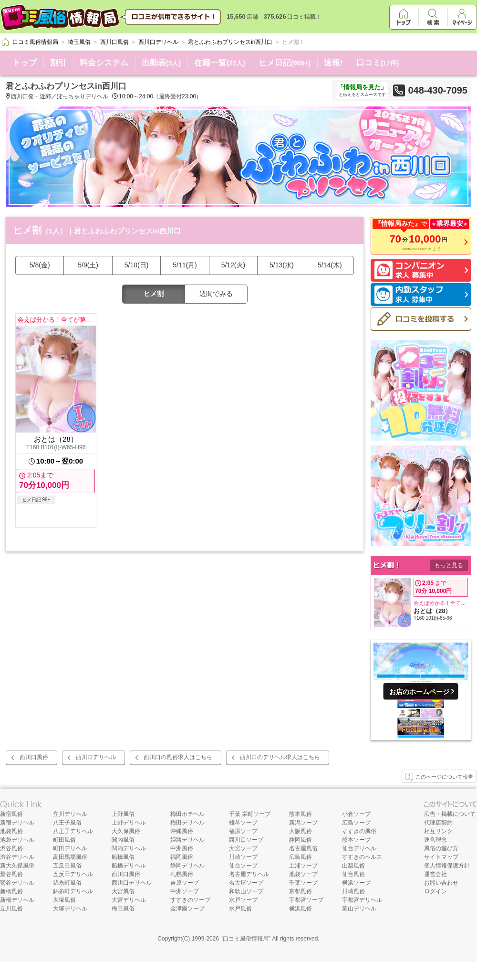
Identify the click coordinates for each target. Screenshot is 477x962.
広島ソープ (356, 822)
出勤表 (161, 62)
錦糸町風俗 (67, 882)
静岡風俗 (300, 839)
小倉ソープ (356, 814)
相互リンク (438, 831)
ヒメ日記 (285, 62)
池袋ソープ (303, 874)
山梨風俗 (353, 865)
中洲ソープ (184, 891)
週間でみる (216, 293)
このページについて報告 (439, 777)
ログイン (435, 891)
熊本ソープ (356, 839)
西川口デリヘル (96, 757)
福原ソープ (243, 831)
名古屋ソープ (246, 882)
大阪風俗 (300, 831)
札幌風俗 (181, 874)
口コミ (377, 62)
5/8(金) (40, 265)
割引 (58, 62)
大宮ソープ (243, 848)
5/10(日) (136, 265)
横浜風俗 (300, 908)
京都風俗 (300, 891)
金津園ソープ (187, 908)
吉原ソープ (184, 882)
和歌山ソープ (246, 891)
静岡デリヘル (187, 865)
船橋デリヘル (129, 865)
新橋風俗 (11, 891)
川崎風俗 (353, 891)
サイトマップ (441, 857)
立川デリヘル (70, 814)
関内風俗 (123, 839)
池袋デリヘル (17, 839)
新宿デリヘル (17, 822)
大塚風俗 (64, 900)
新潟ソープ (303, 822)
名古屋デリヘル (249, 874)
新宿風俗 (11, 814)
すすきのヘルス (362, 857)
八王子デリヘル (73, 831)
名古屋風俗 (303, 848)
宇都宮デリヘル (362, 900)
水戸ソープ (243, 900)
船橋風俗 (123, 857)
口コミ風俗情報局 (246, 938)
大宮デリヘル (129, 900)
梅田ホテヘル (187, 814)
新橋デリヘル (17, 900)
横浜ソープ (356, 882)
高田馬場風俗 (70, 857)
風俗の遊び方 (441, 848)
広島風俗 (300, 857)
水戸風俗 (240, 908)
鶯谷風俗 (11, 874)
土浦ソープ (303, 865)
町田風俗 (64, 839)
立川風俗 (11, 908)
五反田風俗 (67, 865)
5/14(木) (330, 265)
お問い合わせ (441, 882)
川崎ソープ (243, 857)
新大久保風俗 (17, 865)
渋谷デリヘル (17, 857)
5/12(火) (233, 265)
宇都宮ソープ (306, 900)
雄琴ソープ (243, 822)
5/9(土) (88, 265)
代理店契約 (438, 822)
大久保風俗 (126, 831)
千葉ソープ (303, 882)
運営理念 (435, 839)
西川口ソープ (246, 839)
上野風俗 (123, 814)
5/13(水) (282, 265)
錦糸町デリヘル (73, 891)
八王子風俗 (67, 822)
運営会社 (435, 874)
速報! (333, 62)
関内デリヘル (129, 848)
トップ (24, 62)
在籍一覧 (219, 62)
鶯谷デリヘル (17, 882)
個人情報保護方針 (447, 865)
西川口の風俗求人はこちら (178, 757)
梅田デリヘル (187, 822)
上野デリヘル (129, 822)
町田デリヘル (70, 848)
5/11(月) (185, 265)
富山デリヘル (359, 908)
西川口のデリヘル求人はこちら (280, 757)
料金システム (104, 62)
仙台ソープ (243, 865)
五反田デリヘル (73, 874)
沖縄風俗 (181, 831)
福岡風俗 (181, 857)
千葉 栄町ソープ (249, 814)
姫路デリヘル (187, 839)
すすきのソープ (190, 900)
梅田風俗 (123, 908)
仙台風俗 (353, 874)
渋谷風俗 (11, 848)
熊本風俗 (300, 814)
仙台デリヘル (359, 848)
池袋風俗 (11, 831)
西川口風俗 (34, 757)
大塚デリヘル (70, 908)
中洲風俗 (181, 848)
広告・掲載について (450, 814)
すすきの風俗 (359, 831)
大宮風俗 (123, 891)
